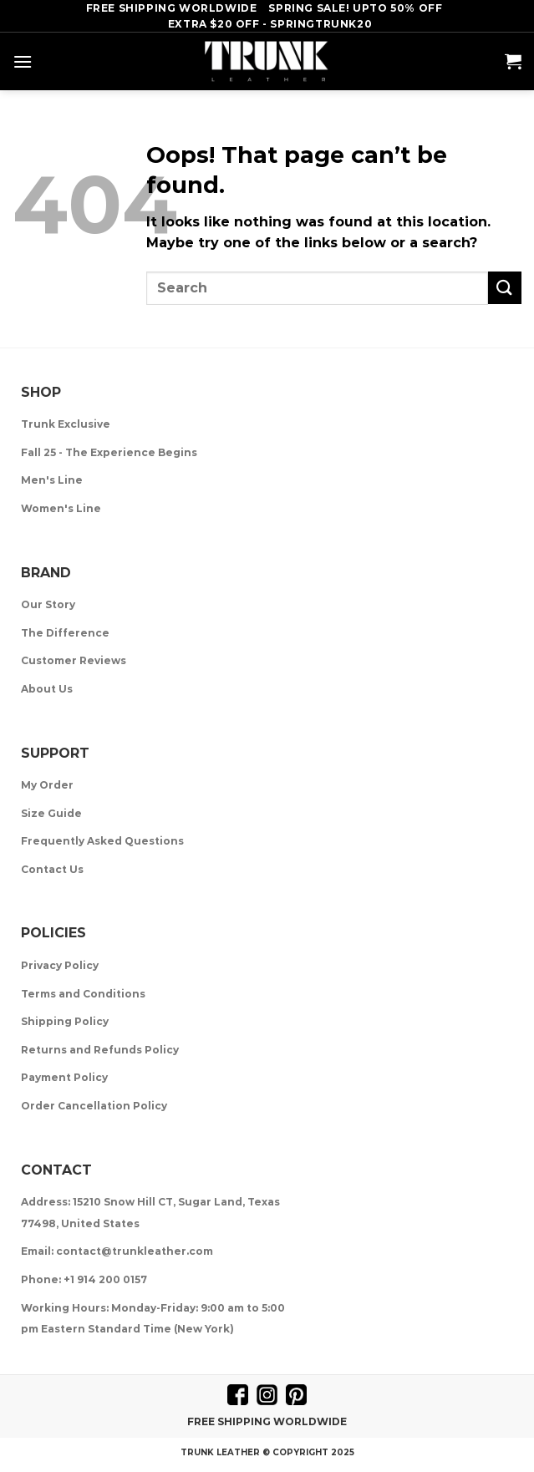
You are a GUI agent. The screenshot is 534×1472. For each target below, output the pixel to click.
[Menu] (23, 61)
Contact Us (52, 869)
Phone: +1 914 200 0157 (84, 1279)
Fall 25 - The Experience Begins (109, 452)
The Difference (65, 633)
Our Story (48, 604)
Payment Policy (64, 1077)
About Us (47, 689)
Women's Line (61, 508)
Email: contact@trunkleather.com (117, 1251)
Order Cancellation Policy (94, 1105)
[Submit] (504, 288)
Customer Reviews (73, 660)
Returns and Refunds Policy (100, 1049)
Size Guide (51, 813)
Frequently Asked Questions (102, 841)
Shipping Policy (65, 1021)
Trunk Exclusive (65, 424)
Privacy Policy (60, 965)
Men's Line (52, 480)
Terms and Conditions (83, 993)
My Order (47, 785)
